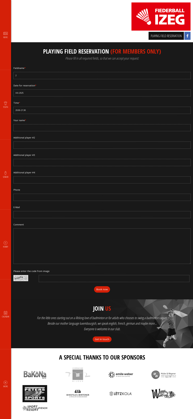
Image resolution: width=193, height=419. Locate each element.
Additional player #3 (24, 155)
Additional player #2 (24, 137)
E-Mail (17, 207)
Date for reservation (25, 85)
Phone (17, 189)
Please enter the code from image (32, 271)
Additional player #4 (24, 172)
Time (17, 102)
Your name (20, 120)
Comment (19, 224)
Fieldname (20, 68)
